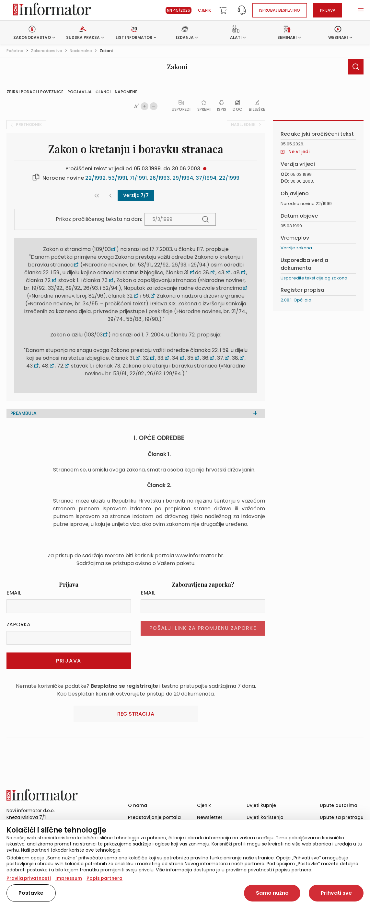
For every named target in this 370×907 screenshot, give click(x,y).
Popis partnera (104, 878)
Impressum (68, 878)
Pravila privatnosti (28, 878)
